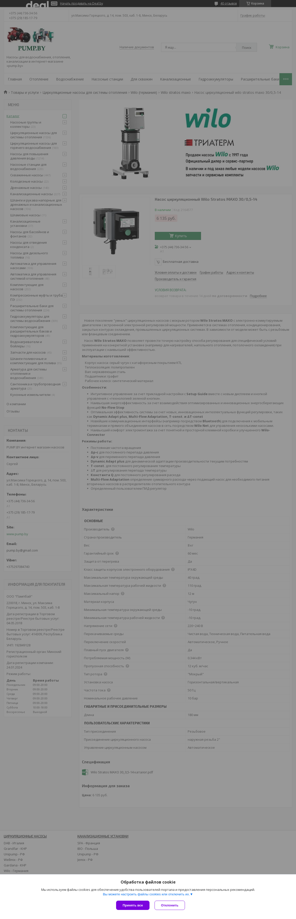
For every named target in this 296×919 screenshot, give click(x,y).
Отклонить (169, 905)
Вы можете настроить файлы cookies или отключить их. (146, 894)
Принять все (133, 905)
